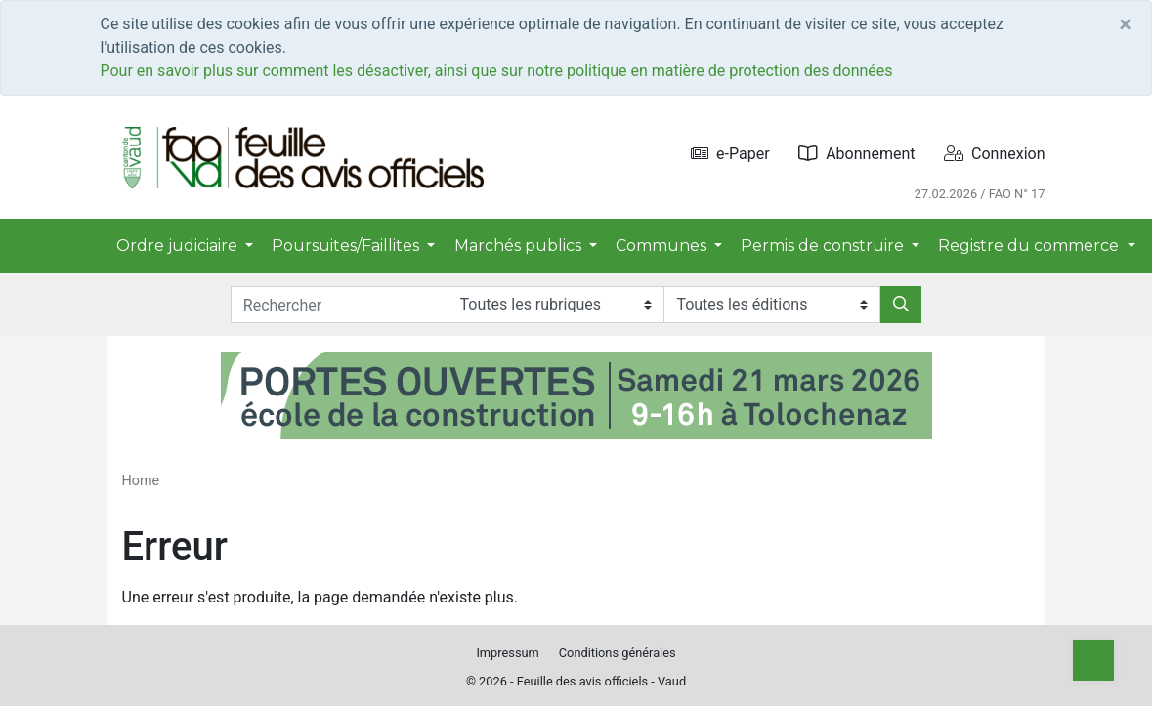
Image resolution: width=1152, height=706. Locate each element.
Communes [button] (663, 245)
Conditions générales (617, 652)
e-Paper (730, 154)
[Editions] (771, 304)
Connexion (994, 154)
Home (141, 481)
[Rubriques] (556, 304)
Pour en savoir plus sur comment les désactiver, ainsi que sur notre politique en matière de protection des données (497, 71)
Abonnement (856, 154)
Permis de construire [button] (824, 245)
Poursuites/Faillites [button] (347, 245)
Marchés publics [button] (519, 245)
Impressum (507, 652)
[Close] (1125, 24)
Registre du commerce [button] (1030, 245)
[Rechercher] (900, 304)
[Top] (1093, 660)
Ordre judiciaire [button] (178, 245)
